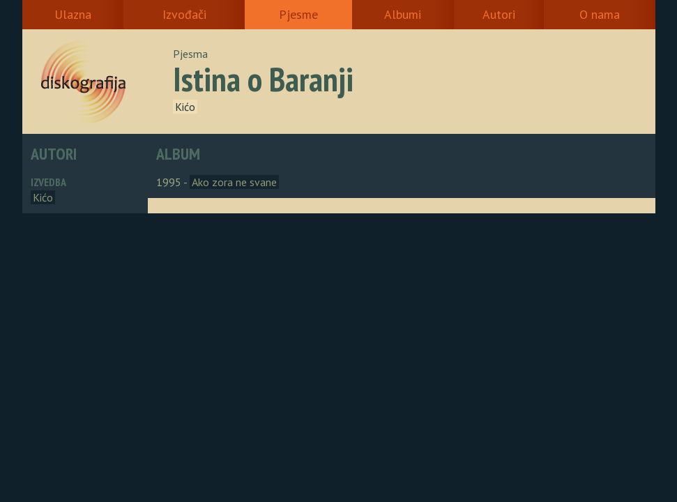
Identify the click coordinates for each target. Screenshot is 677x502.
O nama (599, 14)
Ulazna (72, 14)
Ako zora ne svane (234, 182)
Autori (498, 14)
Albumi (402, 14)
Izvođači (184, 14)
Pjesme (298, 14)
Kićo (185, 107)
